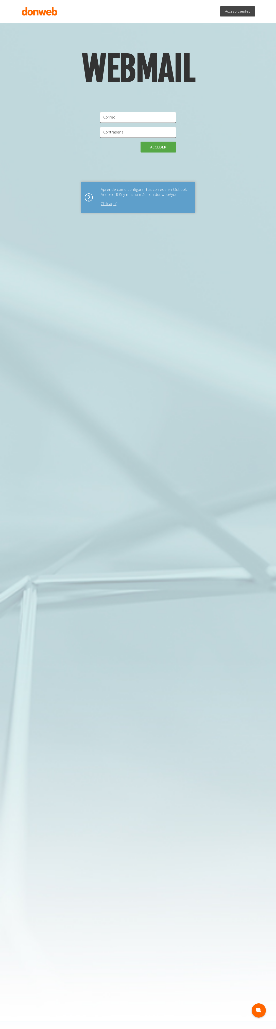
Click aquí (108, 203)
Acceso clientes (237, 11)
